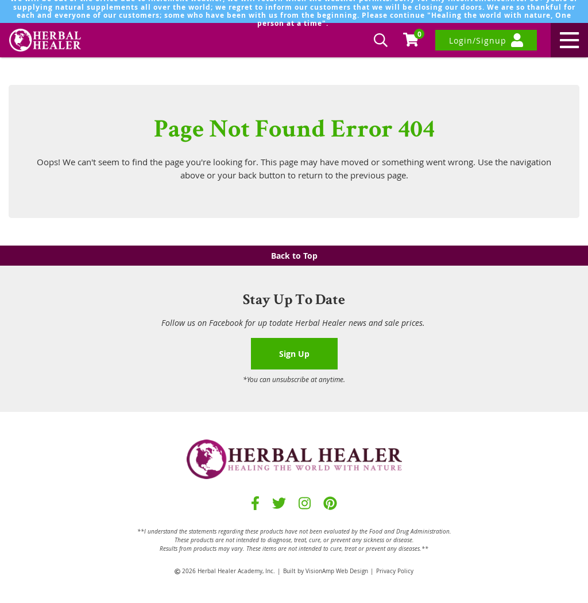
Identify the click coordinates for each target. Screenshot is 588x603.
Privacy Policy (394, 571)
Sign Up (294, 353)
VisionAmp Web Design (336, 571)
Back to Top (294, 255)
